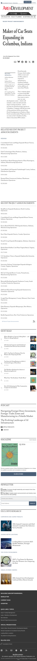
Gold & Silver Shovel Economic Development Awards (14, 628)
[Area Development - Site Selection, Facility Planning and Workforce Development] (18, 8)
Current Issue (5, 600)
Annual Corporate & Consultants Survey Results (13, 630)
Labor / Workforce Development (9, 615)
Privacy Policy (25, 658)
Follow (13, 13)
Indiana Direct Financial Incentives (10, 82)
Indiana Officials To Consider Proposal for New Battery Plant (10, 87)
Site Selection (4, 617)
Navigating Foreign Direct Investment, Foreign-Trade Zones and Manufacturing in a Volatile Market (18, 414)
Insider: (18, 490)
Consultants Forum (7, 3)
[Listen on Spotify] (18, 430)
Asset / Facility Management (8, 612)
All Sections (34, 16)
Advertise (15, 3)
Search (24, 13)
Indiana (4, 138)
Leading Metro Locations (7, 633)
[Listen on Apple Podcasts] (18, 427)
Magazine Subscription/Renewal (12, 593)
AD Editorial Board (29, 16)
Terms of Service (33, 658)
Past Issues (33, 440)
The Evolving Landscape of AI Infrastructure (14, 421)
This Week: (18, 493)
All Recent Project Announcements (10, 321)
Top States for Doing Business (8, 635)
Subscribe (27, 2)
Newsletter (5, 596)
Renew (34, 2)
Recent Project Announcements (13, 21)
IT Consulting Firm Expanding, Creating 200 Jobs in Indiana (10, 93)
